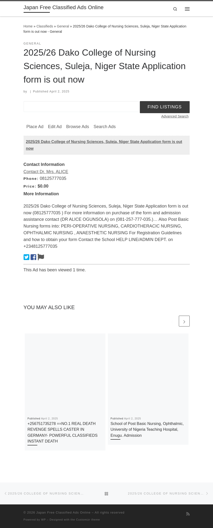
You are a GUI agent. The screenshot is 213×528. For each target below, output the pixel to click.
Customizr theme (88, 519)
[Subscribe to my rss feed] (188, 514)
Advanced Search (175, 116)
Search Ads (105, 126)
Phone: (31, 178)
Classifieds (44, 26)
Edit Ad (55, 126)
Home (28, 26)
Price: (30, 186)
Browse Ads (77, 126)
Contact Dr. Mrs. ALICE (46, 171)
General (63, 26)
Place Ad (35, 126)
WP (43, 519)
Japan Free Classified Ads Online (63, 512)
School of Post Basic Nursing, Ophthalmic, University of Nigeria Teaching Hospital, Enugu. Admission (147, 429)
